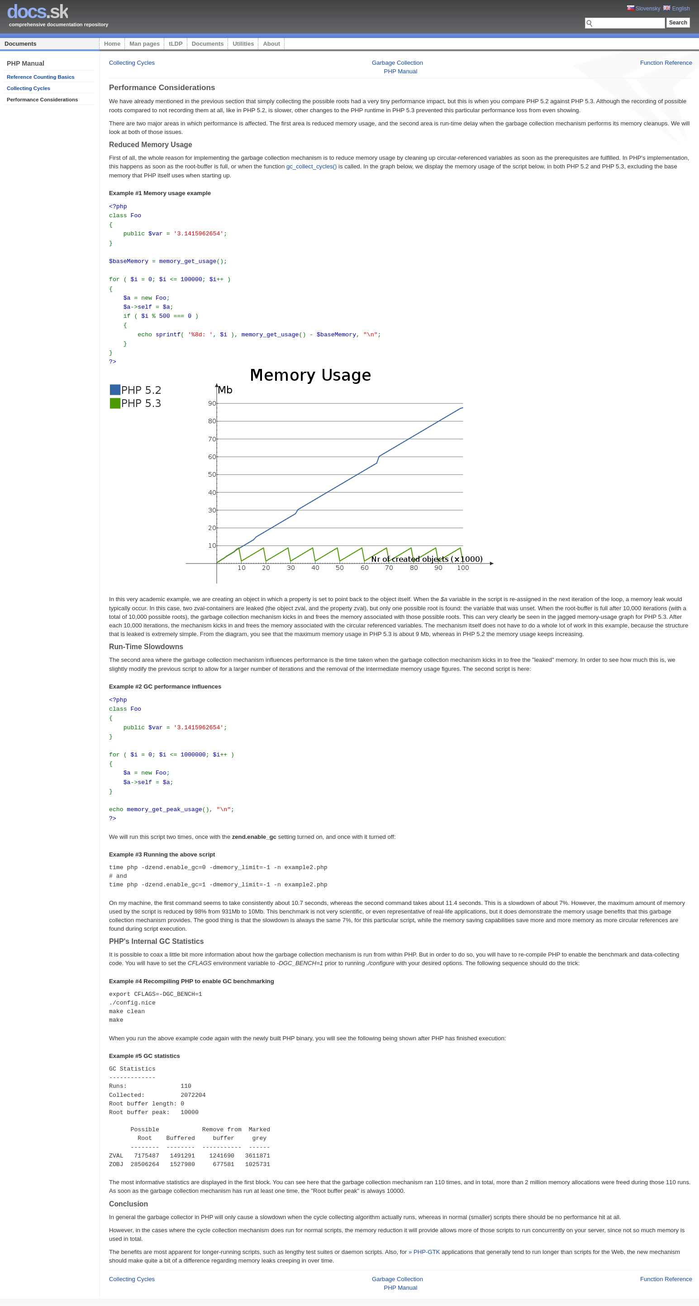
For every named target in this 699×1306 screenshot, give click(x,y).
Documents (21, 43)
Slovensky (644, 8)
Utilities (243, 43)
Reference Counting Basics (41, 77)
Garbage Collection (397, 62)
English (676, 8)
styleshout (678, 1294)
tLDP (175, 43)
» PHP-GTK (424, 1237)
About (271, 43)
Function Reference (666, 62)
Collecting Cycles (28, 88)
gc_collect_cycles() (311, 166)
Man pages (144, 43)
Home (112, 43)
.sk (37, 11)
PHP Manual (401, 71)
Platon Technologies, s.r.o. (191, 1294)
